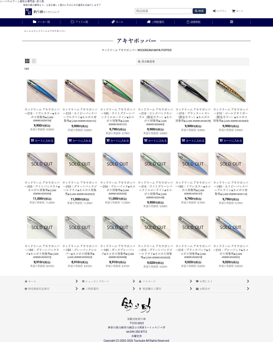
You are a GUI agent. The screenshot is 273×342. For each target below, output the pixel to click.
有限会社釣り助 (136, 319)
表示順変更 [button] (146, 61)
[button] (232, 22)
